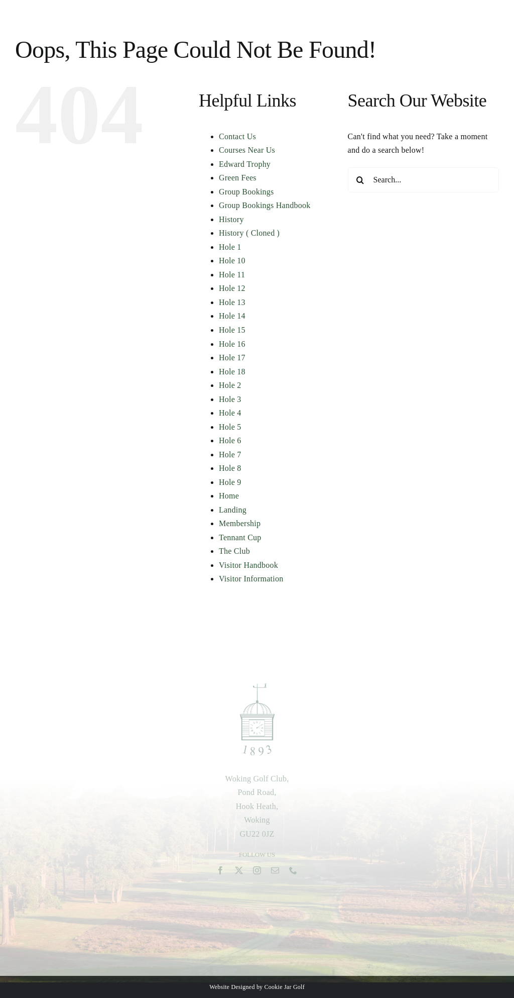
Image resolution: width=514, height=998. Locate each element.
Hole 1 (230, 247)
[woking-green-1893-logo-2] (257, 687)
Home (229, 495)
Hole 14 (232, 316)
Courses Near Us (247, 150)
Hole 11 (232, 274)
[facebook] (220, 873)
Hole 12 (232, 288)
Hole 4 (230, 413)
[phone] (293, 873)
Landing (232, 510)
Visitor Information (251, 578)
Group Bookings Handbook (264, 205)
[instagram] (257, 873)
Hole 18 (232, 371)
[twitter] (239, 873)
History (231, 219)
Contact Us (237, 136)
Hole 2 (230, 385)
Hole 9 (230, 482)
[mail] (275, 873)
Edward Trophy (245, 164)
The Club (234, 551)
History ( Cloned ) (249, 233)
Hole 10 (232, 260)
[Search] (360, 179)
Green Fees (237, 177)
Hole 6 (230, 440)
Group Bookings (246, 191)
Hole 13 (232, 302)
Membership (240, 523)
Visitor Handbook (248, 565)
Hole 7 (230, 454)
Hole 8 (230, 468)
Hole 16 (232, 344)
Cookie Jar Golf (285, 986)
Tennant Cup (240, 537)
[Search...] (423, 179)
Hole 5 (230, 427)
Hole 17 (232, 357)
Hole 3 (230, 399)
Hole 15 (232, 330)
